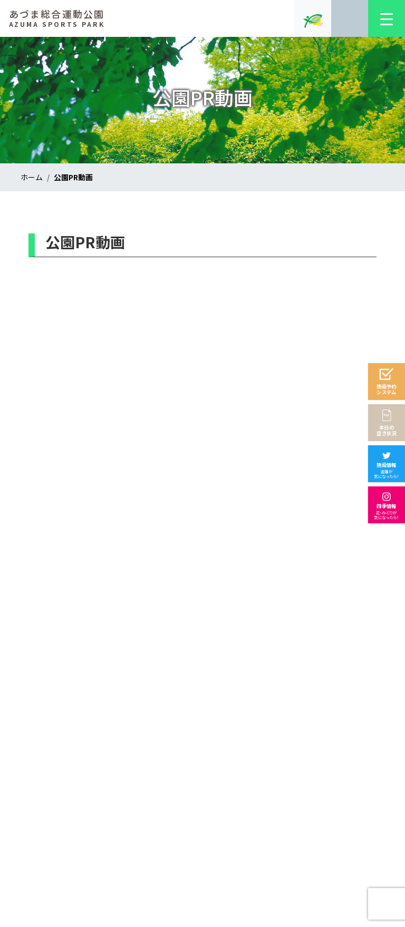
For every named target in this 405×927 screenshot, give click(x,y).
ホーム (32, 177)
